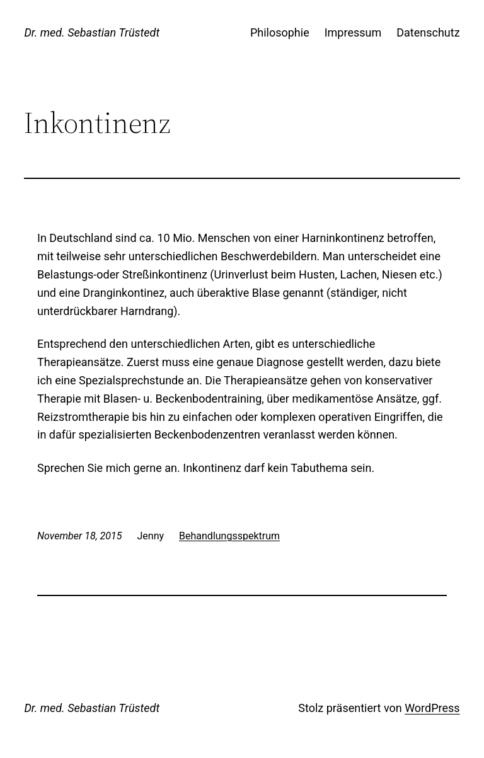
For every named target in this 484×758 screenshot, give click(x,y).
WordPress (432, 708)
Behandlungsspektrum (229, 536)
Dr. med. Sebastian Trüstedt (91, 32)
